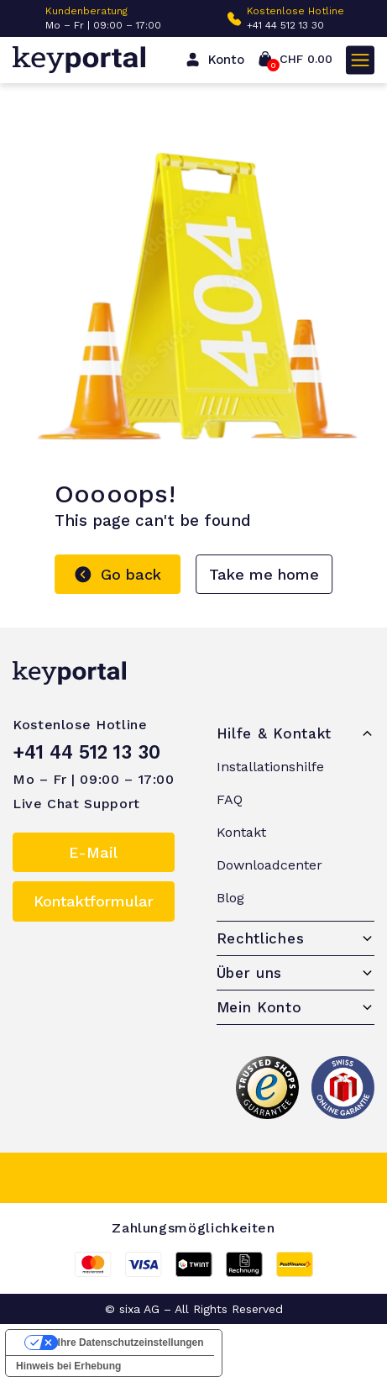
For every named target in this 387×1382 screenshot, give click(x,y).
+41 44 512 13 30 (285, 25)
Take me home (264, 574)
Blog (230, 898)
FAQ (230, 799)
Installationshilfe (270, 767)
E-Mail (93, 852)
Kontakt (241, 832)
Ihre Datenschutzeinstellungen (131, 1342)
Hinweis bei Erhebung (68, 1366)
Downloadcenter (269, 865)
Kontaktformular (94, 901)
